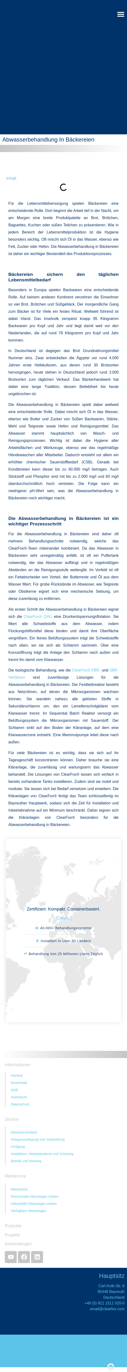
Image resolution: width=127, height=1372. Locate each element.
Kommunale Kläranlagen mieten (34, 1196)
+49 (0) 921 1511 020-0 (104, 1303)
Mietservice (19, 1189)
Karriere (17, 1075)
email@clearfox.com (107, 1309)
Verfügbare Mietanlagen (28, 1211)
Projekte (12, 1235)
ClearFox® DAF (37, 617)
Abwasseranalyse (24, 1132)
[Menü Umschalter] (121, 14)
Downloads (19, 1083)
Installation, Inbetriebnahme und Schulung (42, 1154)
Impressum (19, 1097)
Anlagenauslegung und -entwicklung (38, 1139)
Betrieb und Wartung (26, 1161)
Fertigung (18, 1147)
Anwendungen (18, 1243)
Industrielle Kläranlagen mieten (34, 1204)
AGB (14, 1090)
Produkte (13, 1226)
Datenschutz (20, 1104)
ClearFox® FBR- (86, 670)
